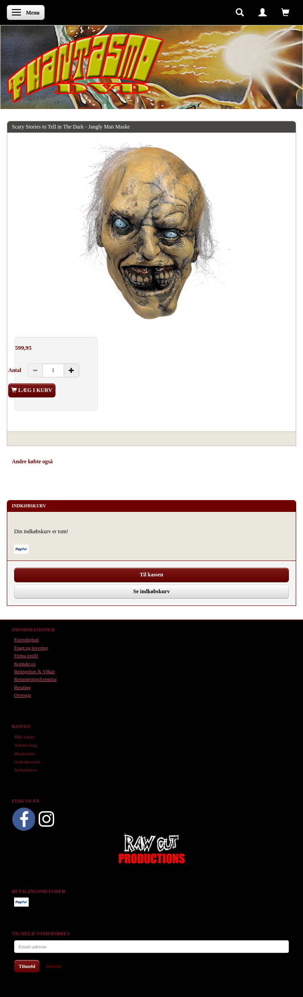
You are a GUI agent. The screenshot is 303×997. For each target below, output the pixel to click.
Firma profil (26, 655)
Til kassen (151, 574)
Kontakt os (24, 663)
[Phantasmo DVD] (85, 68)
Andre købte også (32, 461)
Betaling (22, 687)
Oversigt (22, 695)
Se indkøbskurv (151, 591)
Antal (15, 370)
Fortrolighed (26, 639)
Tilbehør (109, 461)
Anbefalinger (76, 461)
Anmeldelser (141, 461)
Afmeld (53, 966)
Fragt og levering (31, 647)
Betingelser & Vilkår (34, 671)
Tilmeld (27, 966)
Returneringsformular (35, 679)
